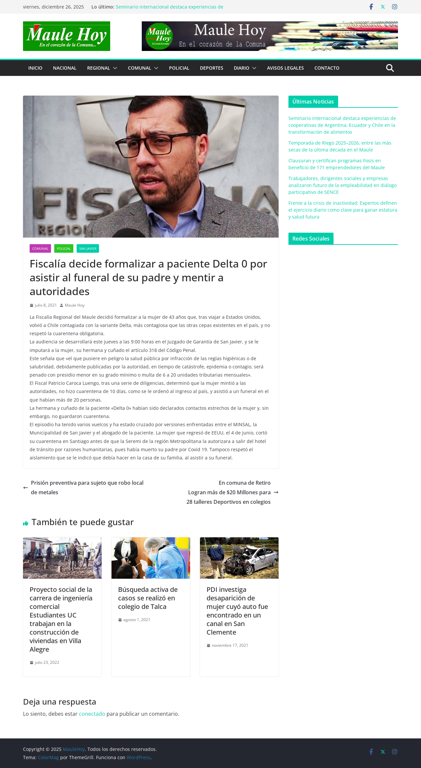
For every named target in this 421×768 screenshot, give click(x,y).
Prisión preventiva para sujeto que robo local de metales (83, 487)
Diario (241, 68)
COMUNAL (139, 68)
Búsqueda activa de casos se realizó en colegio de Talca (148, 598)
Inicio (35, 68)
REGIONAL (98, 68)
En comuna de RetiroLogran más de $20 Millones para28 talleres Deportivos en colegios (232, 492)
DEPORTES (211, 68)
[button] (113, 68)
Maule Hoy (75, 305)
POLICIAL (179, 68)
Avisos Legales (285, 68)
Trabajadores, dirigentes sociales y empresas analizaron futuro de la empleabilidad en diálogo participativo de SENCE (342, 185)
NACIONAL (65, 68)
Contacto (326, 68)
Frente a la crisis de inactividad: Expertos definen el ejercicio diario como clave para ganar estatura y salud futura (342, 210)
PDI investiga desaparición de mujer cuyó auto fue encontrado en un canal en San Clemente (237, 611)
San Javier (87, 248)
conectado (92, 713)
